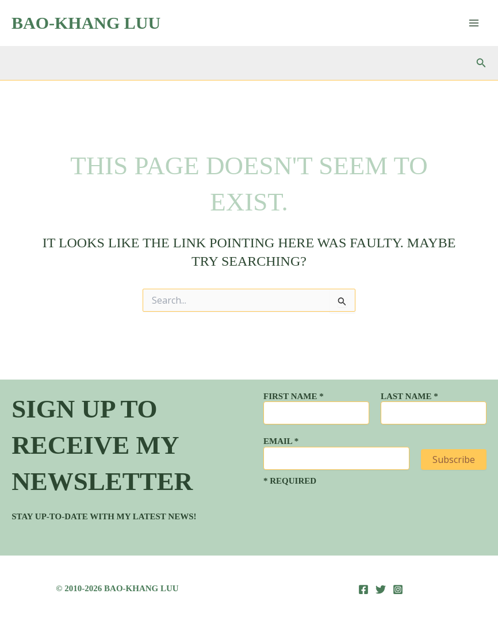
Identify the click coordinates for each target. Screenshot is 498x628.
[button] (481, 63)
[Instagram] (398, 589)
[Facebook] (363, 589)
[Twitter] (381, 589)
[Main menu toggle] (473, 23)
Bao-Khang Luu (86, 22)
